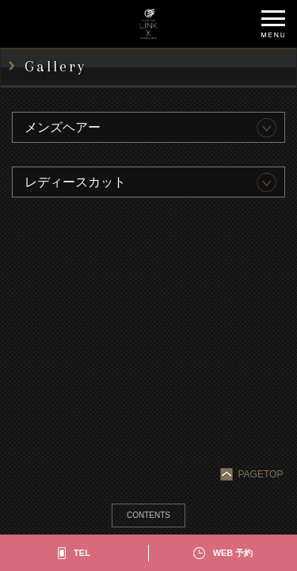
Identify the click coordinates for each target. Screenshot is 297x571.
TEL (82, 553)
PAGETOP (253, 474)
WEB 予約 (233, 553)
